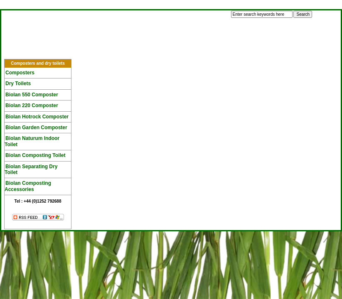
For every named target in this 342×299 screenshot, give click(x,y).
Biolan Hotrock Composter (37, 117)
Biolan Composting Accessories (28, 186)
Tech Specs (186, 50)
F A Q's (134, 50)
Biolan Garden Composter (36, 127)
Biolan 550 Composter (31, 95)
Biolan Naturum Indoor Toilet (32, 141)
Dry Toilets (18, 83)
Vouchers (240, 50)
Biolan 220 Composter (31, 105)
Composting (82, 50)
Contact (289, 50)
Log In (13, 6)
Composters (19, 73)
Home (31, 50)
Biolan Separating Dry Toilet (31, 169)
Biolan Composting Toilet (35, 155)
